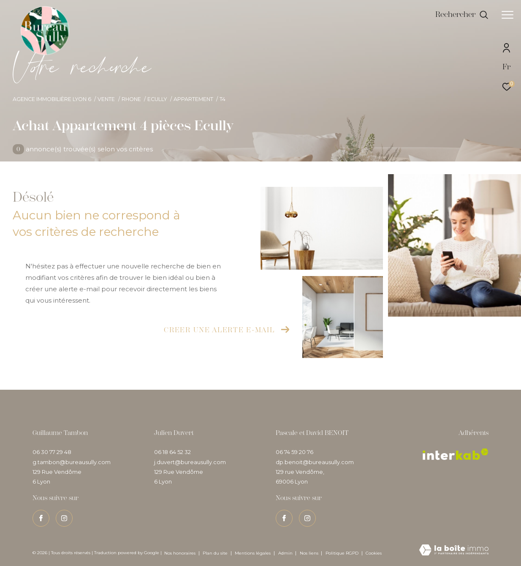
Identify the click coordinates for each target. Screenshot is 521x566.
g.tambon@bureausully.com (72, 462)
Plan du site (216, 553)
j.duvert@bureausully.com (190, 462)
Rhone (131, 99)
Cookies (374, 553)
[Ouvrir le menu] (507, 15)
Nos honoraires (179, 553)
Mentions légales (253, 553)
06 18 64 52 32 (172, 451)
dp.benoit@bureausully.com (315, 462)
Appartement (193, 99)
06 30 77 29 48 (52, 451)
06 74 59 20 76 (294, 451)
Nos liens (310, 553)
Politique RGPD (342, 553)
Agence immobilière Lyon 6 (52, 99)
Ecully (157, 99)
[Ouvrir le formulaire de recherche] (461, 14)
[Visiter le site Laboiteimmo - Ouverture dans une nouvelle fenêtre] (453, 550)
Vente (106, 99)
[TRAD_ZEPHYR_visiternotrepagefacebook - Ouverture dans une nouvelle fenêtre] (41, 518)
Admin (286, 553)
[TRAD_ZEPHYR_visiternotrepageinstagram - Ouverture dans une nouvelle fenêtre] (64, 518)
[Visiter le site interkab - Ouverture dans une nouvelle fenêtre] (455, 454)
